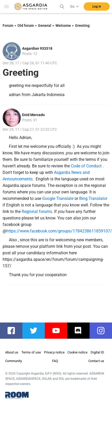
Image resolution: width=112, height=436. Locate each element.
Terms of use (31, 352)
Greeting (82, 25)
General (44, 25)
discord (81, 330)
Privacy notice (54, 352)
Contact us (96, 361)
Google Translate (57, 198)
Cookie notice (77, 352)
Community (13, 361)
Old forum (25, 25)
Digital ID (97, 352)
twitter (36, 330)
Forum (8, 25)
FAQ (55, 361)
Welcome (63, 25)
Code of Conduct (87, 165)
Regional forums (37, 211)
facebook (13, 330)
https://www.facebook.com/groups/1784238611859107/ (59, 231)
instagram (103, 330)
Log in (96, 6)
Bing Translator (93, 198)
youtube (58, 330)
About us (11, 352)
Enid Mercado (33, 115)
